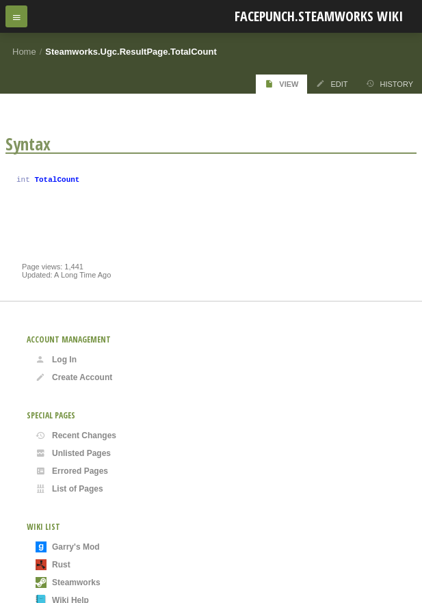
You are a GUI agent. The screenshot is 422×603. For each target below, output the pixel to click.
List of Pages (69, 488)
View (281, 84)
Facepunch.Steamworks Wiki (319, 16)
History (390, 84)
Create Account (74, 377)
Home (24, 51)
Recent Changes (76, 435)
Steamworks (68, 582)
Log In (56, 359)
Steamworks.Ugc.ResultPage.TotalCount (130, 51)
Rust (53, 564)
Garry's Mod (68, 546)
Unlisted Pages (73, 453)
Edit (331, 84)
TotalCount (56, 181)
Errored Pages (72, 471)
